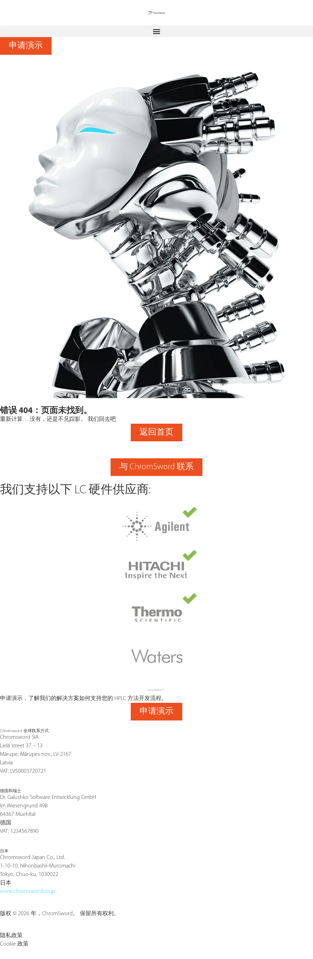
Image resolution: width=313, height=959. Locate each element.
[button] (156, 31)
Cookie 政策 (14, 944)
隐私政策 (11, 936)
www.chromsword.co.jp (27, 891)
